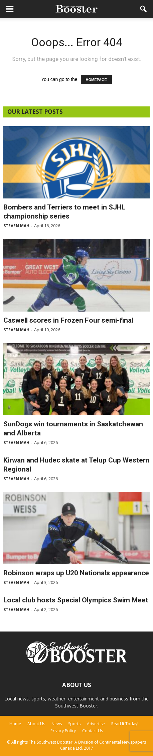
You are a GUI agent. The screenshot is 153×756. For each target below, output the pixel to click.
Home (15, 724)
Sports (74, 724)
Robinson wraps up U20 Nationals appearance (76, 573)
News (56, 724)
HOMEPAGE (96, 80)
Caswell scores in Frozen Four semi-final (68, 320)
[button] (143, 9)
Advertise (96, 724)
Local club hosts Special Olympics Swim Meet (75, 600)
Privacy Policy (63, 731)
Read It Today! (124, 724)
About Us (36, 724)
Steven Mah (16, 226)
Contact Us (92, 731)
